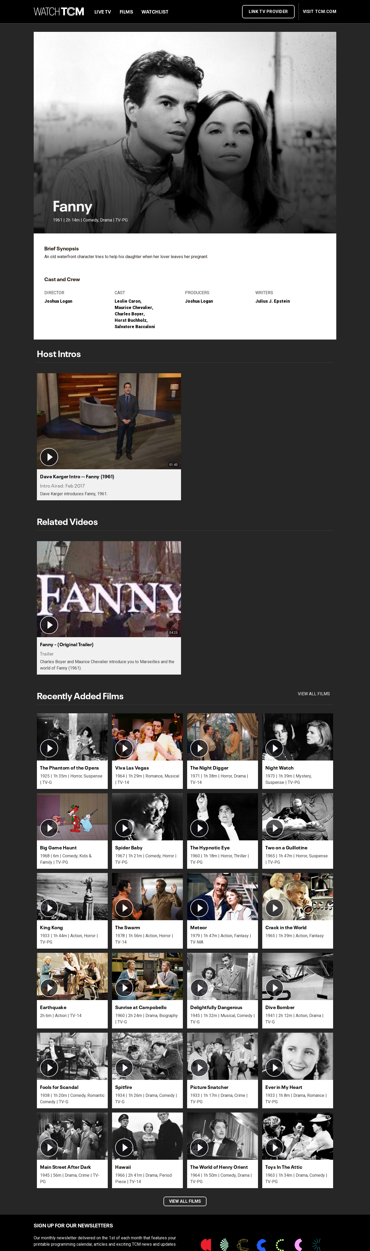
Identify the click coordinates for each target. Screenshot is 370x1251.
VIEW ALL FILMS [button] (185, 1201)
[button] (109, 436)
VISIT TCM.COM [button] (319, 11)
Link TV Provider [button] (268, 11)
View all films (314, 693)
